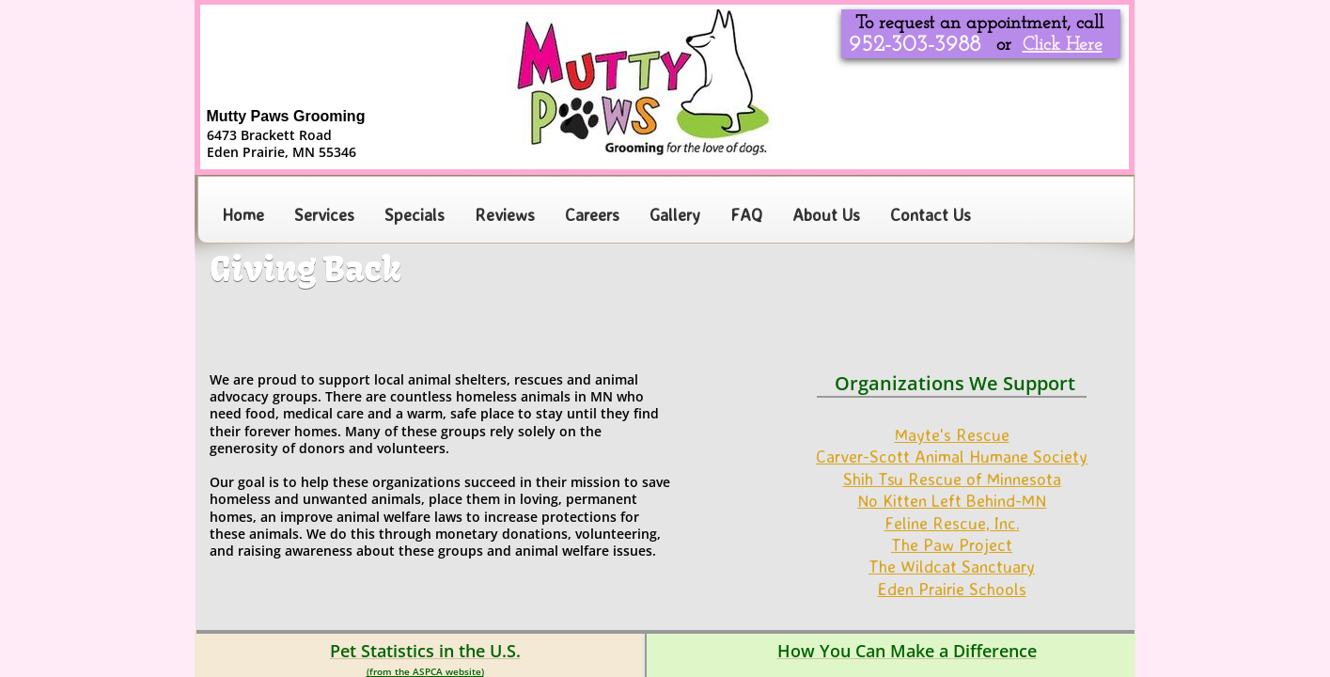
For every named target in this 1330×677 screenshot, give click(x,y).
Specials (414, 214)
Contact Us (930, 214)
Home (243, 214)
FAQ (746, 214)
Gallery (674, 214)
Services (324, 214)
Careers (592, 214)
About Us (826, 214)
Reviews (505, 214)
